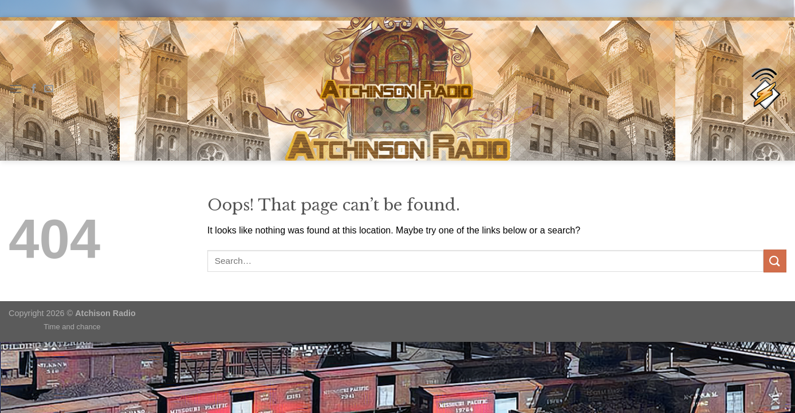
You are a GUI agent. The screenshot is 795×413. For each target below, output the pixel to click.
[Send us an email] (48, 89)
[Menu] (15, 89)
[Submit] (774, 261)
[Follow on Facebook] (33, 89)
